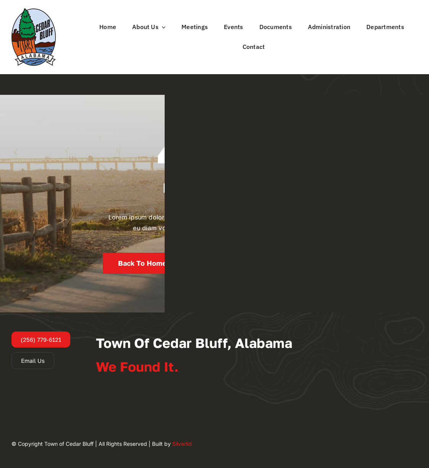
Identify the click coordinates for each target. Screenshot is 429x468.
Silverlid (182, 443)
